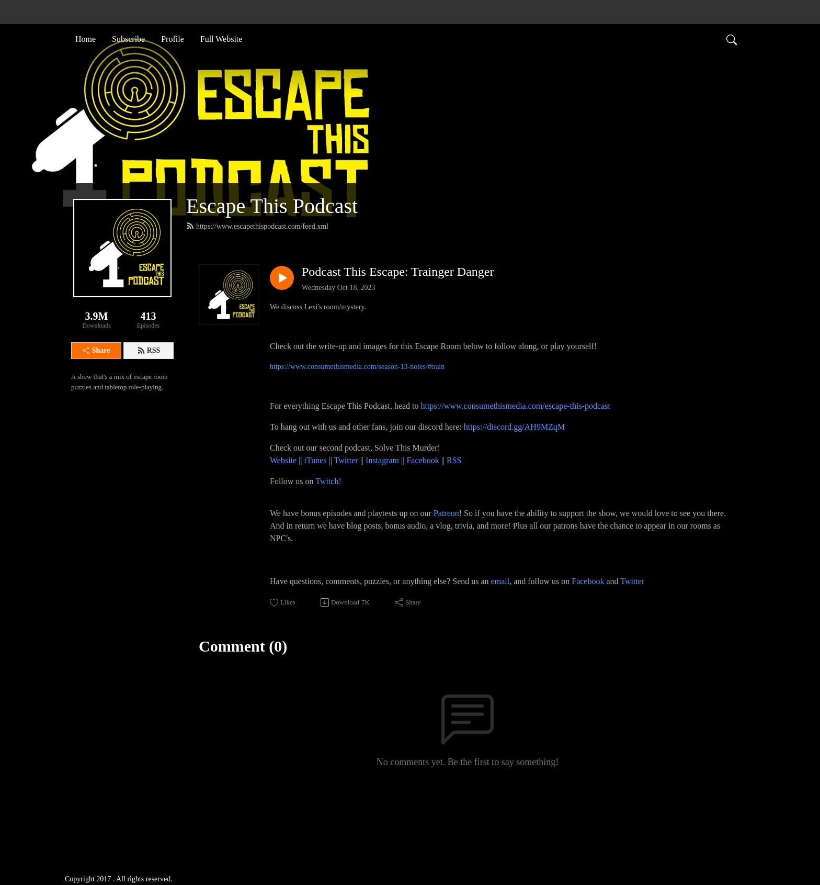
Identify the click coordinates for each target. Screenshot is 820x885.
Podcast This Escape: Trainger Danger (398, 271)
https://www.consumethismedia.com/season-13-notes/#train (357, 367)
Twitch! (328, 481)
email (500, 581)
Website (284, 460)
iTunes (315, 460)
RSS (149, 350)
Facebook (422, 460)
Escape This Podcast (272, 206)
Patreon (446, 513)
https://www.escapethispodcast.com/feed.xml (257, 226)
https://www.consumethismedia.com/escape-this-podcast (515, 405)
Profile (172, 38)
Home (85, 38)
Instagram (382, 460)
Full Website (221, 38)
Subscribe (128, 38)
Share (96, 350)
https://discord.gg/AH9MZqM (514, 426)
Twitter (346, 460)
